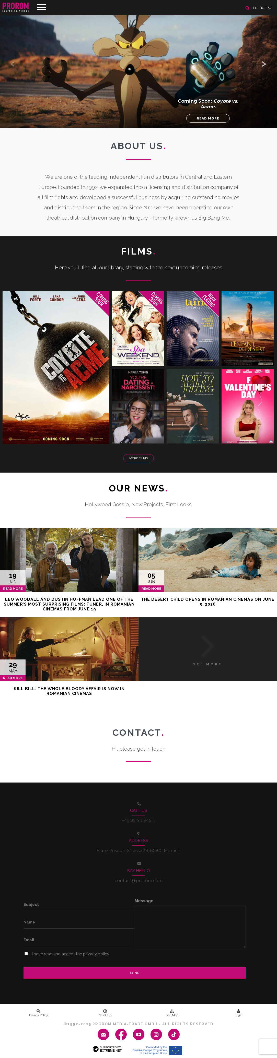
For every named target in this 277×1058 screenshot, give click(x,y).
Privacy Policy (38, 1013)
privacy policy (96, 954)
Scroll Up (105, 1013)
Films (138, 251)
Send (134, 973)
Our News (138, 488)
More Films (138, 458)
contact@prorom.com (139, 880)
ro (269, 8)
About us (139, 145)
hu (262, 8)
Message (144, 900)
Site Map (172, 1013)
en (255, 8)
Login (239, 1013)
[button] (264, 64)
